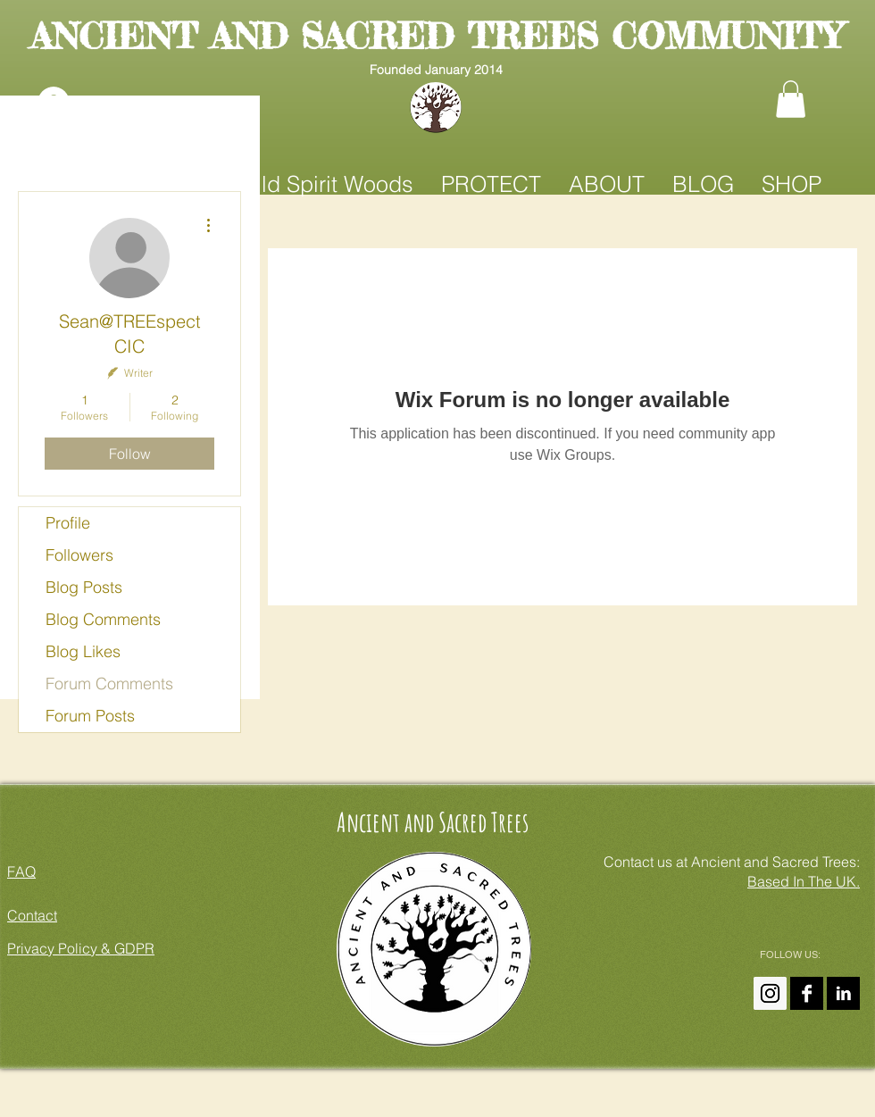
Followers (79, 555)
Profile (68, 523)
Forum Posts (90, 715)
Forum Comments (109, 683)
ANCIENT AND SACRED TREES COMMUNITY (436, 36)
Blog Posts (84, 587)
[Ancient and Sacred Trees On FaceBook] (806, 993)
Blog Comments (103, 619)
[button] (790, 99)
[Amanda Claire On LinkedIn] (843, 993)
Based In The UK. (803, 881)
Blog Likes (83, 651)
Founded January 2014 (436, 70)
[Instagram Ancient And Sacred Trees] (770, 993)
